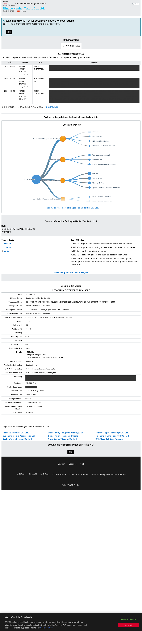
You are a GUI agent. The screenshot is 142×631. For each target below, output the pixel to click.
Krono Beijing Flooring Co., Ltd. (62, 439)
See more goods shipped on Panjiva (71, 272)
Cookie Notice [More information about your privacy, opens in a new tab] (46, 629)
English (61, 464)
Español (72, 464)
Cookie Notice (59, 474)
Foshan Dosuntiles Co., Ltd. (16, 433)
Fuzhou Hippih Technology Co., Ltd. (112, 433)
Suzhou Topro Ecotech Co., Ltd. (17, 439)
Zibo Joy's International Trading (63, 436)
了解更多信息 (51, 107)
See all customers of (73, 208)
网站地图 (33, 474)
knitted (7, 244)
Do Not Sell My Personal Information (108, 474)
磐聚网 (9, 3)
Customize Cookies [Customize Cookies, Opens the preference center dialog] (128, 620)
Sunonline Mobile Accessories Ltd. (19, 436)
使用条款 (21, 474)
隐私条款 (45, 474)
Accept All (128, 625)
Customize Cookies (79, 474)
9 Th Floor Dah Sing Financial (109, 439)
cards (6, 251)
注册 (9, 32)
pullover (8, 247)
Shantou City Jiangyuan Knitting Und (65, 433)
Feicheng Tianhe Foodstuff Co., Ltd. (112, 436)
